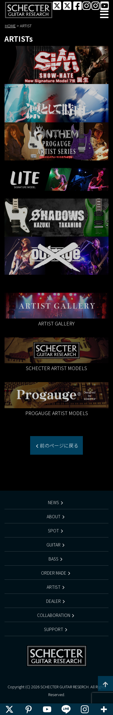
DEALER (53, 601)
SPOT (53, 531)
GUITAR (53, 545)
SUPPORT (53, 629)
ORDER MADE (53, 573)
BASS (53, 559)
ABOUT (54, 516)
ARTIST (54, 587)
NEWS (53, 502)
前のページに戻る (58, 445)
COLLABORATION (53, 615)
